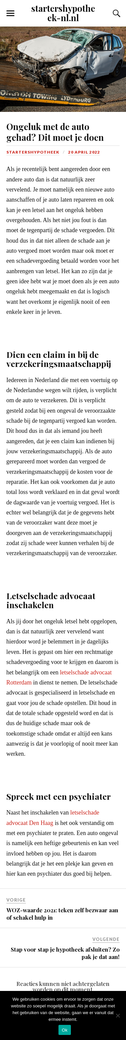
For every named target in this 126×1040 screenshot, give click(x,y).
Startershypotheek (32, 152)
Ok (65, 1030)
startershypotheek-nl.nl (63, 12)
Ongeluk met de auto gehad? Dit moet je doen (56, 132)
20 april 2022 (84, 152)
